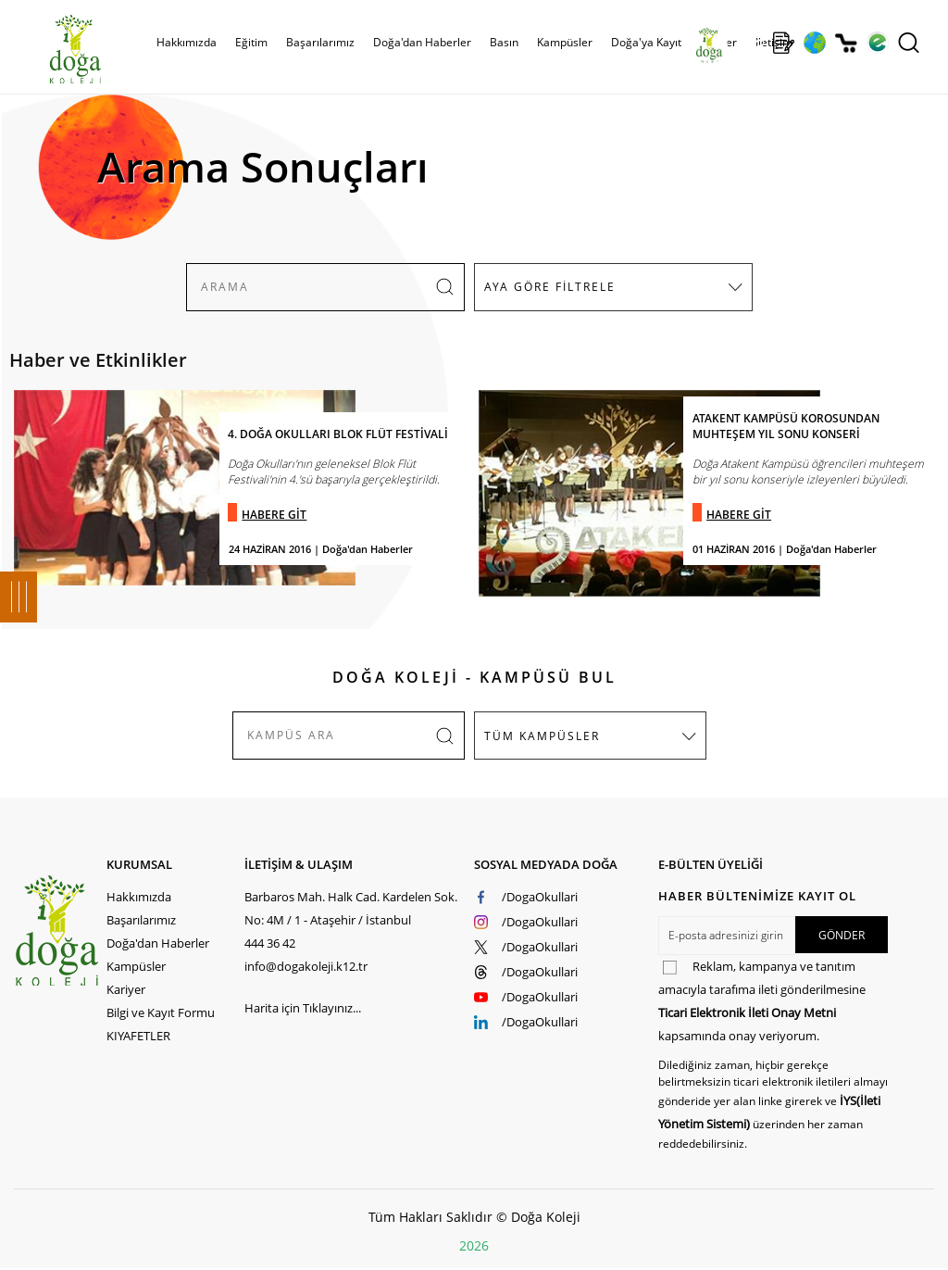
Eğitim (251, 42)
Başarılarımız (320, 42)
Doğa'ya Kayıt (646, 42)
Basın (504, 42)
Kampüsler (564, 42)
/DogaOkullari (540, 896)
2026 (474, 1245)
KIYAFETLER (138, 1035)
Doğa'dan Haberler (422, 42)
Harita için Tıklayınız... (302, 1008)
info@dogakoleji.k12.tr (306, 966)
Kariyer (125, 989)
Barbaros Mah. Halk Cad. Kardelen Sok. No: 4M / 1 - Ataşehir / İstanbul (350, 908)
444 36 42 (269, 943)
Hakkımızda (186, 42)
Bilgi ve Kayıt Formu (160, 1012)
